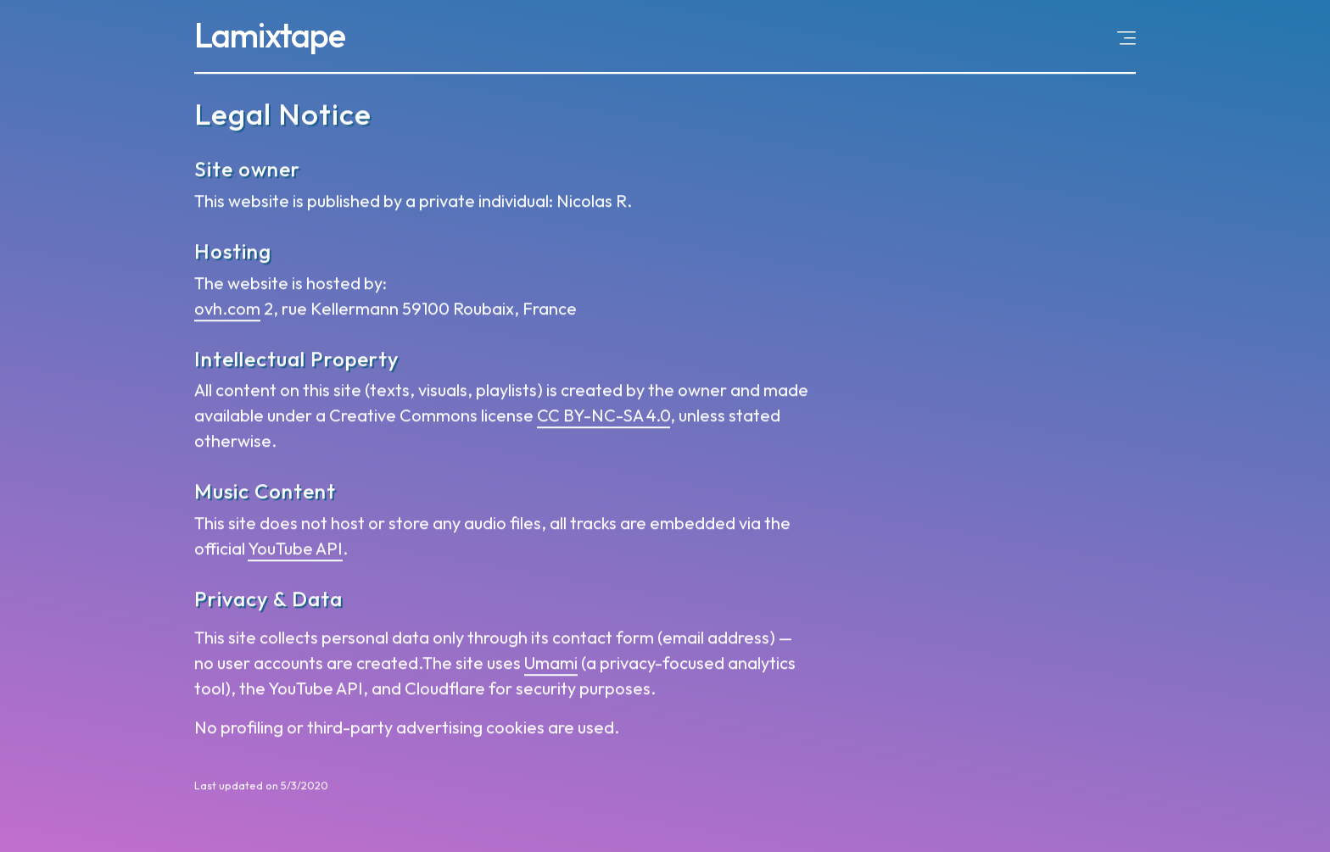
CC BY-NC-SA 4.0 (603, 417)
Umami (551, 665)
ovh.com (227, 309)
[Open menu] (1126, 36)
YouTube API (295, 550)
